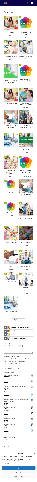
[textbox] (18, 353)
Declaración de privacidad (20, 480)
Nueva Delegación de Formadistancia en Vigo (15, 366)
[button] (34, 453)
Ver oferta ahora (8, 439)
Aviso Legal (29, 480)
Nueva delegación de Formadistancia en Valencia (16, 359)
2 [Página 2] (16, 319)
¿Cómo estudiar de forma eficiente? (13, 368)
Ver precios (7, 446)
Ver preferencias (18, 476)
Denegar (18, 472)
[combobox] (18, 352)
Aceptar (19, 468)
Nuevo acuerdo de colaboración (12, 363)
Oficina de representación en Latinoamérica (15, 361)
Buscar (20, 345)
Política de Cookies (10, 480)
